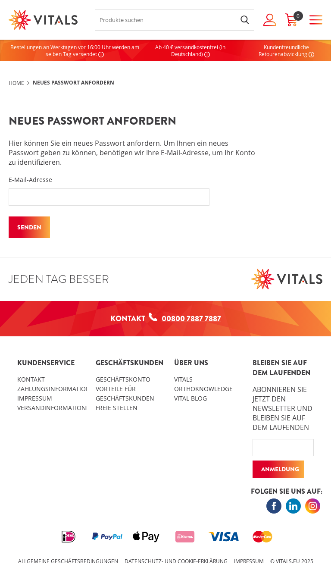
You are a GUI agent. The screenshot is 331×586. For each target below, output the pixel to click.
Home (16, 82)
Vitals (183, 379)
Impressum (34, 398)
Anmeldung (280, 469)
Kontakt (31, 379)
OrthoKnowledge (203, 389)
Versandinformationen (55, 408)
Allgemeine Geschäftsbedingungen (68, 561)
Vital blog (190, 398)
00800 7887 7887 (185, 318)
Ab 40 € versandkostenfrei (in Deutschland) (190, 50)
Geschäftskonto (123, 379)
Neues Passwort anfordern (73, 82)
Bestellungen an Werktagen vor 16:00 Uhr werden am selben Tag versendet (74, 50)
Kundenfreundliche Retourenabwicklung (286, 50)
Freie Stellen (116, 408)
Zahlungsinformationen (58, 389)
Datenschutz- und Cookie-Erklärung (176, 561)
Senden (29, 227)
